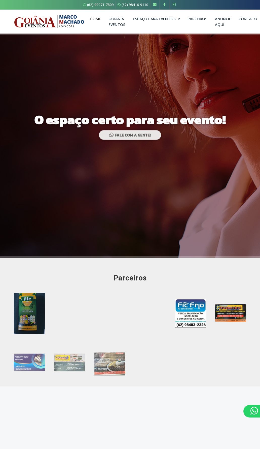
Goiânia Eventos (116, 21)
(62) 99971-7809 (98, 4)
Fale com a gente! (130, 138)
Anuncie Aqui (223, 21)
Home (95, 18)
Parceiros (197, 18)
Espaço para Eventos (154, 18)
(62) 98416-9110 (133, 4)
